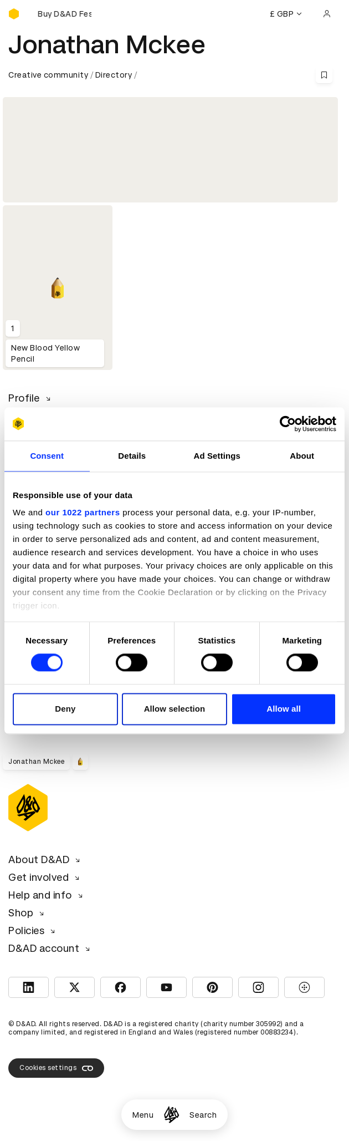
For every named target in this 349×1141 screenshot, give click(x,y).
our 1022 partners (82, 512)
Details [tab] (132, 455)
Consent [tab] (47, 455)
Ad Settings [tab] (217, 455)
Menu (142, 1114)
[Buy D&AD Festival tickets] (63, 13)
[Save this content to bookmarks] (324, 75)
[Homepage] (171, 1114)
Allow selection (175, 708)
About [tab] (302, 455)
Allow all (283, 708)
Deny (65, 708)
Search (203, 1114)
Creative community (48, 74)
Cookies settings (56, 1068)
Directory (113, 74)
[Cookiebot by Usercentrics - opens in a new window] (287, 423)
